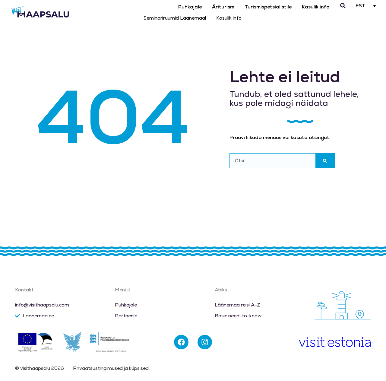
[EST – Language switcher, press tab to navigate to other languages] (366, 5)
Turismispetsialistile (268, 7)
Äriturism (223, 7)
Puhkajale (190, 7)
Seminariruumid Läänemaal (175, 18)
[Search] (324, 161)
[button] (343, 6)
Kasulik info (315, 7)
